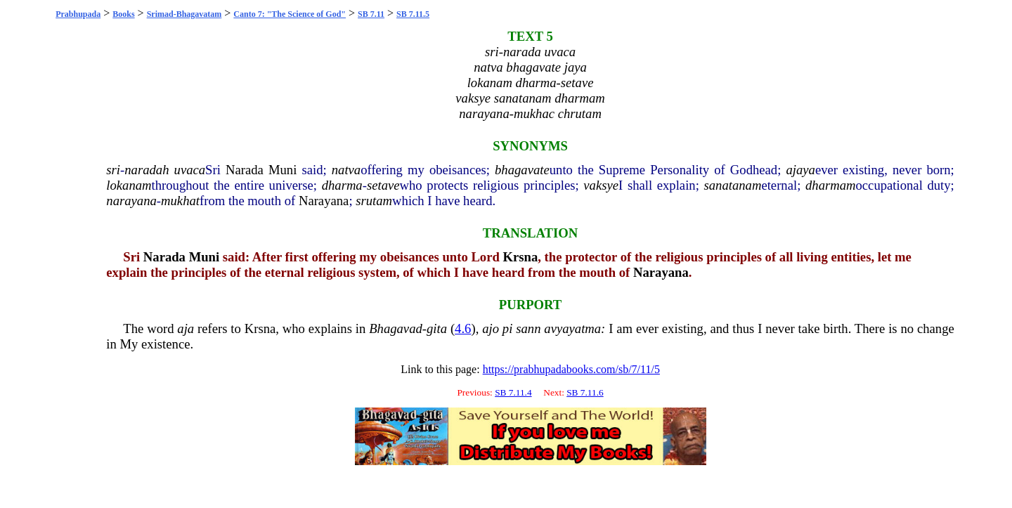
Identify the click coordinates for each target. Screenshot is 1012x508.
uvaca (190, 169)
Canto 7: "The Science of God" (289, 14)
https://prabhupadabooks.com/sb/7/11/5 (571, 369)
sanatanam (733, 185)
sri (113, 169)
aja (185, 328)
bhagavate (522, 169)
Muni (282, 169)
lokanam (128, 185)
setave (383, 185)
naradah (146, 169)
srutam (374, 200)
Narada (245, 169)
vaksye (600, 185)
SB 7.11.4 (513, 392)
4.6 (463, 328)
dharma (342, 185)
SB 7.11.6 (584, 392)
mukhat (180, 200)
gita (437, 328)
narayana (131, 200)
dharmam (830, 185)
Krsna (520, 256)
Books (123, 14)
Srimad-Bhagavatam (184, 14)
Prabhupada (78, 14)
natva (346, 169)
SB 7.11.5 (412, 14)
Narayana (324, 200)
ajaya (800, 169)
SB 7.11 (371, 14)
